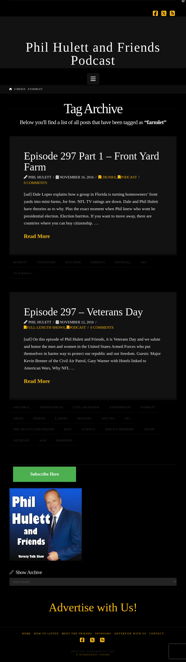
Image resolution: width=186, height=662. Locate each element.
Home (26, 633)
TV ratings (22, 273)
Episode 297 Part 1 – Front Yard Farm (91, 161)
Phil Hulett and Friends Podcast (93, 54)
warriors (64, 440)
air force (21, 407)
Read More (37, 236)
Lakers (61, 418)
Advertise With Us (130, 633)
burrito (20, 262)
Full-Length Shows (44, 327)
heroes (39, 418)
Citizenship (46, 262)
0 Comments (35, 183)
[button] (93, 79)
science (88, 429)
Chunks (107, 177)
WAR (42, 440)
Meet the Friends (77, 633)
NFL (144, 262)
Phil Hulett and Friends (33, 429)
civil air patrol (86, 407)
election (73, 262)
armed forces (51, 407)
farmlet (97, 262)
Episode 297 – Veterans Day (83, 312)
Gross (18, 418)
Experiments (120, 407)
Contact (156, 633)
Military (84, 418)
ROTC (68, 429)
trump (149, 429)
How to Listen (46, 633)
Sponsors (103, 633)
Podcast (127, 177)
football (123, 262)
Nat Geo (108, 418)
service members (119, 429)
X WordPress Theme (93, 654)
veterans (21, 440)
